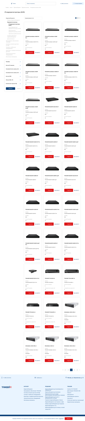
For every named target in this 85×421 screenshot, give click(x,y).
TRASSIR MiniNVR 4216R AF (31, 209)
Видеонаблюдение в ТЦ (50, 405)
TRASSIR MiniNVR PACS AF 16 (32, 278)
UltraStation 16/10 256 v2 (30, 345)
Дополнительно (10, 38)
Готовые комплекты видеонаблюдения (11, 36)
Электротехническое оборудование (10, 54)
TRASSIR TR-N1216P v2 (50, 312)
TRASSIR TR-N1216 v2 (30, 312)
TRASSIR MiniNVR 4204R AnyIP (71, 141)
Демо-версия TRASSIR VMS (73, 390)
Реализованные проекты (73, 396)
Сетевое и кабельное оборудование (11, 48)
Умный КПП (48, 409)
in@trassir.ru (39, 377)
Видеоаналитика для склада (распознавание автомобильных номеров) (55, 394)
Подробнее (61, 418)
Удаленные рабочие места (15, 33)
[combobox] (33, 18)
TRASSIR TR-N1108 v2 (50, 278)
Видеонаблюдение (17, 7)
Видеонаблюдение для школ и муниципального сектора (52, 397)
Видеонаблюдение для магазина (52, 392)
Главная (7, 7)
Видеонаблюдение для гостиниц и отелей (54, 407)
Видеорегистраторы (25, 7)
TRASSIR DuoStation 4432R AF (52, 71)
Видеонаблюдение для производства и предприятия (54, 389)
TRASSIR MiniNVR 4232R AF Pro (71, 243)
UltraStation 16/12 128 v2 (69, 345)
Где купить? (37, 52)
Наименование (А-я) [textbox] (29, 18)
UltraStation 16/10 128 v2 (69, 312)
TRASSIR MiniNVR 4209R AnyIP (52, 175)
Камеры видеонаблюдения (13, 20)
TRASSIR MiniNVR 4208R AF (31, 175)
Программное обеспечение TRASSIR (32, 390)
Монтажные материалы (11, 56)
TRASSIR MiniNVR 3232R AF (70, 106)
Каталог (11, 7)
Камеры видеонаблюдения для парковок (54, 403)
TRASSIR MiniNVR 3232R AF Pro (32, 141)
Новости (69, 392)
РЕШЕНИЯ (48, 386)
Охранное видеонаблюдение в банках (54, 400)
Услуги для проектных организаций (75, 400)
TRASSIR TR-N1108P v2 (69, 278)
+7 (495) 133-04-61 (64, 3)
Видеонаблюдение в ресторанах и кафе (54, 401)
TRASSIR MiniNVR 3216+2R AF (52, 106)
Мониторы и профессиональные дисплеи (33, 396)
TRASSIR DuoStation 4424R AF (71, 36)
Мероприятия (70, 394)
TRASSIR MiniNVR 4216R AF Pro (52, 209)
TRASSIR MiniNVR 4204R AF (51, 141)
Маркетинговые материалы (73, 402)
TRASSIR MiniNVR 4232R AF (51, 243)
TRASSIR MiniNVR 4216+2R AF (71, 175)
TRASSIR (69, 386)
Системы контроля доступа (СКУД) (32, 392)
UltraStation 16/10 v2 (49, 345)
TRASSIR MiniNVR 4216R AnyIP (71, 209)
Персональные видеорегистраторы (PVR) (15, 31)
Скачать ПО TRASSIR (72, 389)
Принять (68, 418)
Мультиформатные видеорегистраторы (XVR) (15, 28)
